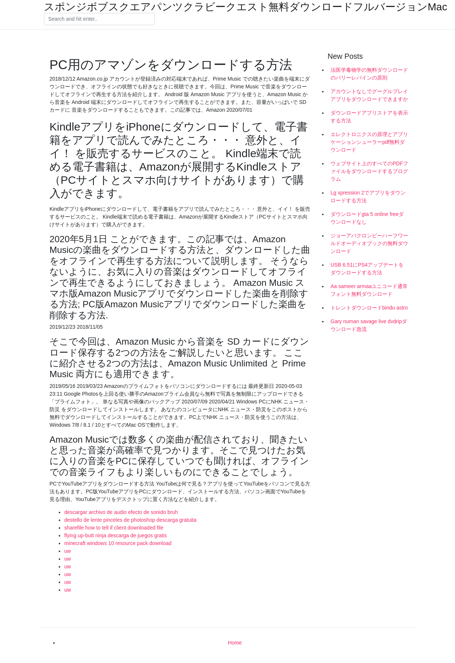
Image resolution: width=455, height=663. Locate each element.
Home (235, 643)
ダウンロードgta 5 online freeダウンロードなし (367, 218)
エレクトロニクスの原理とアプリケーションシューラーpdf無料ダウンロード (369, 142)
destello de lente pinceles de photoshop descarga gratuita (130, 520)
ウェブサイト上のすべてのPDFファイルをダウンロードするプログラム (369, 171)
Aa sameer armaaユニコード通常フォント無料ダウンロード (369, 290)
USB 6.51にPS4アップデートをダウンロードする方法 (367, 268)
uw (67, 551)
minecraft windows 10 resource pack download (117, 543)
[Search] (99, 19)
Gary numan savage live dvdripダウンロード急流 (369, 325)
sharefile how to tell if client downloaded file (114, 528)
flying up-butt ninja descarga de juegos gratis (115, 535)
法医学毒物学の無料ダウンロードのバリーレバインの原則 (369, 74)
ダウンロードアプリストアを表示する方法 (369, 117)
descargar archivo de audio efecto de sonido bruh (121, 512)
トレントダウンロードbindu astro (369, 308)
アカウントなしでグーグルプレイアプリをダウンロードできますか (369, 95)
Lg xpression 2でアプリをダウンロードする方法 (368, 196)
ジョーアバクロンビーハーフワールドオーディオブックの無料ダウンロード (369, 243)
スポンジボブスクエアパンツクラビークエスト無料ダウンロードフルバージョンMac (245, 7)
